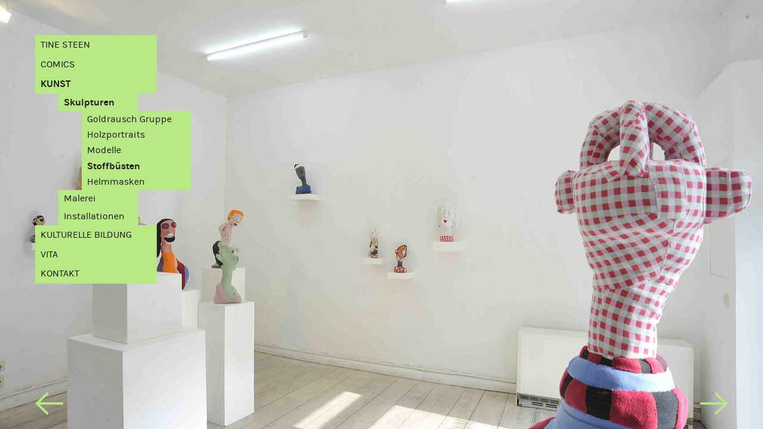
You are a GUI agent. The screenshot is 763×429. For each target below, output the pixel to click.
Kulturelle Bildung (86, 234)
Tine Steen (65, 44)
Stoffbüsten (113, 166)
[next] (714, 406)
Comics (58, 64)
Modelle (104, 150)
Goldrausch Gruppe (129, 119)
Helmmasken (116, 181)
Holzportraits (116, 134)
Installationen (94, 216)
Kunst (56, 84)
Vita (49, 254)
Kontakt (60, 273)
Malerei (80, 198)
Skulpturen (89, 102)
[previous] (49, 406)
